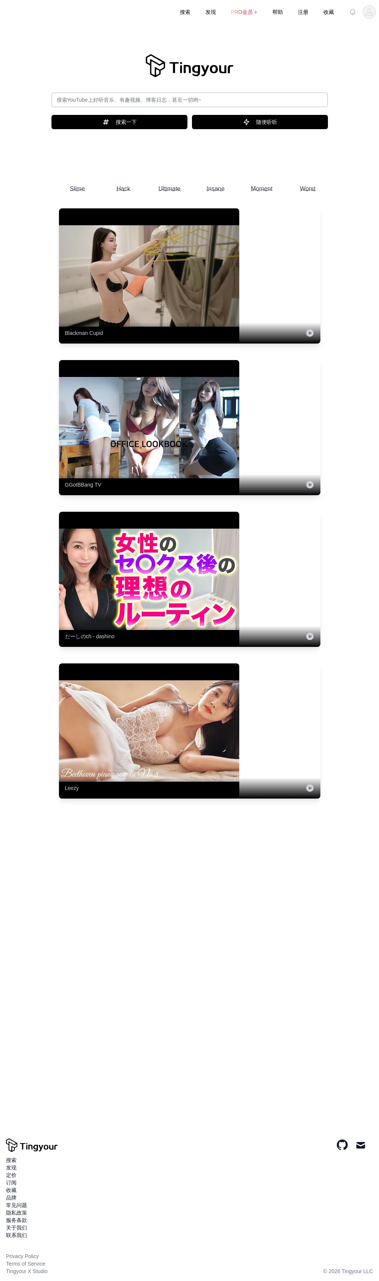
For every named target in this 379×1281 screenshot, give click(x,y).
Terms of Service (25, 1264)
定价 (11, 1175)
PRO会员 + (244, 12)
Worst (307, 188)
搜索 (185, 12)
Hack (123, 188)
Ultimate (170, 188)
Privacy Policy (22, 1256)
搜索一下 (119, 122)
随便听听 (260, 122)
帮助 (277, 12)
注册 (303, 12)
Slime (77, 188)
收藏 (328, 12)
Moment (262, 188)
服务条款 (16, 1220)
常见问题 (16, 1205)
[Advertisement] (189, 153)
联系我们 (16, 1235)
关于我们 (16, 1228)
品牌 (11, 1198)
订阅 (11, 1183)
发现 (210, 12)
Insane (216, 188)
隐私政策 (16, 1213)
